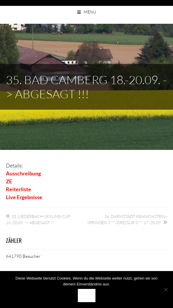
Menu (90, 11)
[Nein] (166, 289)
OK (87, 295)
